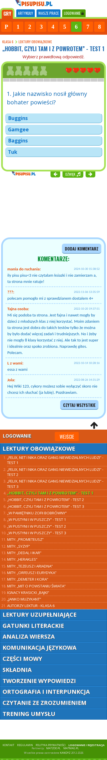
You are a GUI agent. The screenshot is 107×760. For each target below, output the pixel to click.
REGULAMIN (25, 745)
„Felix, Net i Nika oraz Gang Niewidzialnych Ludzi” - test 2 (55, 472)
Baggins (18, 140)
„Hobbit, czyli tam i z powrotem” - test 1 (50, 493)
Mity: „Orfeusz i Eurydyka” (31, 572)
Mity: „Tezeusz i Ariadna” (30, 566)
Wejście (67, 436)
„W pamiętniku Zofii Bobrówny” (37, 512)
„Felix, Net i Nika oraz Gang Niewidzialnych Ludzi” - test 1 (55, 460)
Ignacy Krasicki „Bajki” (28, 592)
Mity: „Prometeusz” (25, 539)
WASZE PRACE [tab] (48, 13)
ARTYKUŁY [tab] (25, 13)
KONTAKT (8, 745)
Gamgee (18, 129)
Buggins (18, 118)
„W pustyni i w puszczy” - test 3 (36, 532)
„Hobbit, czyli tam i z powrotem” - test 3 (45, 506)
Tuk (12, 151)
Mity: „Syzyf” (18, 546)
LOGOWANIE (74, 13)
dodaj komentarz (81, 249)
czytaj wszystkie (79, 405)
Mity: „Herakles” (22, 559)
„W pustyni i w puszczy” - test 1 (36, 519)
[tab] (7, 13)
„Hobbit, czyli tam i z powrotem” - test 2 (45, 499)
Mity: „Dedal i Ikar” (24, 552)
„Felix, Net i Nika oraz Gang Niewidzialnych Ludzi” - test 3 (55, 484)
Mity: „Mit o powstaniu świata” (36, 586)
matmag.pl (71, 748)
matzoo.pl (53, 748)
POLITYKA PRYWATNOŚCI (51, 745)
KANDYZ (65, 753)
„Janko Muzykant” (24, 599)
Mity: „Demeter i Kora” (27, 579)
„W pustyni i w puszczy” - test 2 (36, 526)
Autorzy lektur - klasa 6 (31, 605)
